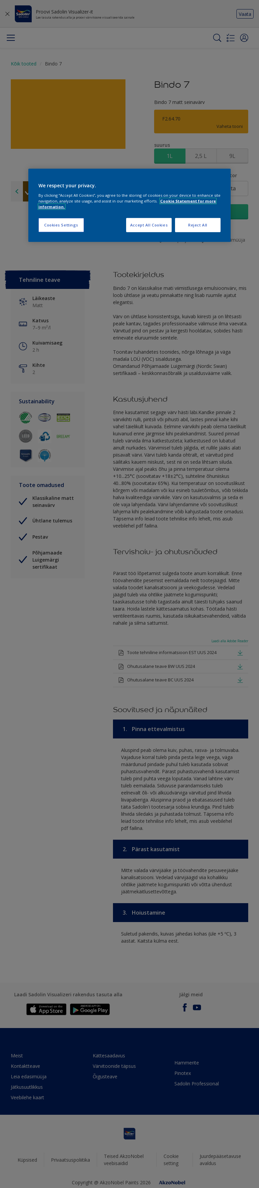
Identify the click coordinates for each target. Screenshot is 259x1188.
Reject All (197, 224)
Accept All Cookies (149, 224)
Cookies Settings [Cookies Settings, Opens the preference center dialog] (61, 224)
